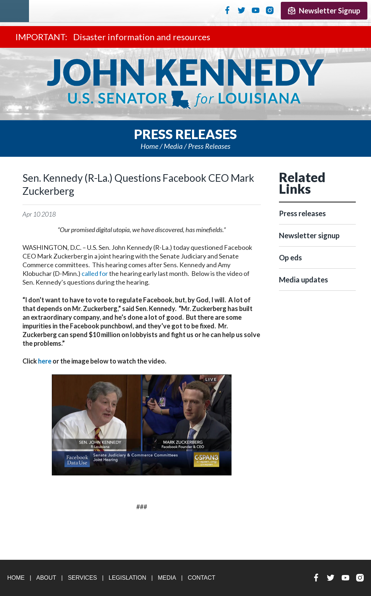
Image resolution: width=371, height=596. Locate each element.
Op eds (290, 257)
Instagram (270, 10)
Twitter (241, 10)
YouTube (255, 10)
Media (173, 146)
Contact (201, 578)
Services (82, 578)
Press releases (209, 146)
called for (95, 273)
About (46, 578)
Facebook (227, 10)
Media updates (303, 279)
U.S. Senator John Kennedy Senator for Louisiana (185, 84)
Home (149, 146)
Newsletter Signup (324, 10)
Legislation (127, 578)
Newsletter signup (309, 235)
